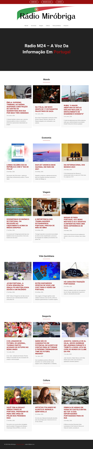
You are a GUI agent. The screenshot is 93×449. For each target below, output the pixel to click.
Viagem (41, 25)
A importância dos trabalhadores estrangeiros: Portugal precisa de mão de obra (44, 223)
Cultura (48, 25)
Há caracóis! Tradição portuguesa (74, 283)
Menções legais (47, 2)
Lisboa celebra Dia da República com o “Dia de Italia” (18, 167)
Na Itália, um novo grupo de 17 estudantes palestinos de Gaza (46, 109)
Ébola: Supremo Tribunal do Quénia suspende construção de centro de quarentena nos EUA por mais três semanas (18, 107)
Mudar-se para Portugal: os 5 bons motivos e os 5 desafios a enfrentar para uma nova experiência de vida (75, 223)
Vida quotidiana (57, 25)
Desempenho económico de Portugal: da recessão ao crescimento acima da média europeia (18, 223)
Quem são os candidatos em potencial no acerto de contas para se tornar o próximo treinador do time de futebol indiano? (46, 347)
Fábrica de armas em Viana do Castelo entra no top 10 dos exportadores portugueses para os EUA (75, 412)
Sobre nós (34, 2)
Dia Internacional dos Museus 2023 (74, 166)
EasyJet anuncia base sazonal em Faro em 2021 (45, 167)
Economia (33, 25)
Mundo (26, 25)
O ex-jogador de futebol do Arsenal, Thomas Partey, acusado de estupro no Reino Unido (17, 345)
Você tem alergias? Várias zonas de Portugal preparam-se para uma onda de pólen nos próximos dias (17, 412)
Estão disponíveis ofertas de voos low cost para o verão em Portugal (45, 286)
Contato (59, 2)
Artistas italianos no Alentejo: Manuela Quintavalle (45, 409)
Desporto (66, 25)
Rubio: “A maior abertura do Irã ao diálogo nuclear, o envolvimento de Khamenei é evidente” (74, 110)
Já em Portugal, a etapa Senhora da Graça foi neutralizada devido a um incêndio (18, 286)
